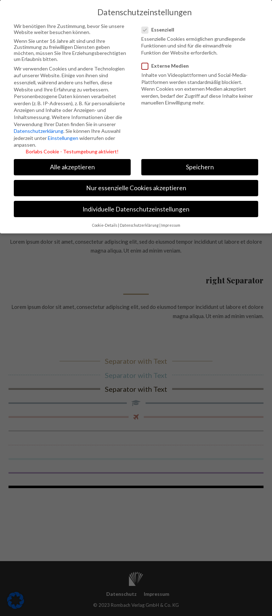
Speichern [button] (200, 164)
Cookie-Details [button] (104, 222)
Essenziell (161, 26)
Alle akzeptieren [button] (72, 164)
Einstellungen (63, 135)
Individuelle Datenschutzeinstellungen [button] (136, 206)
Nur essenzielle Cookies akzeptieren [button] (136, 185)
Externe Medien (165, 63)
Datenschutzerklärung (38, 128)
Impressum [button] (170, 222)
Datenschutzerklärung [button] (139, 222)
